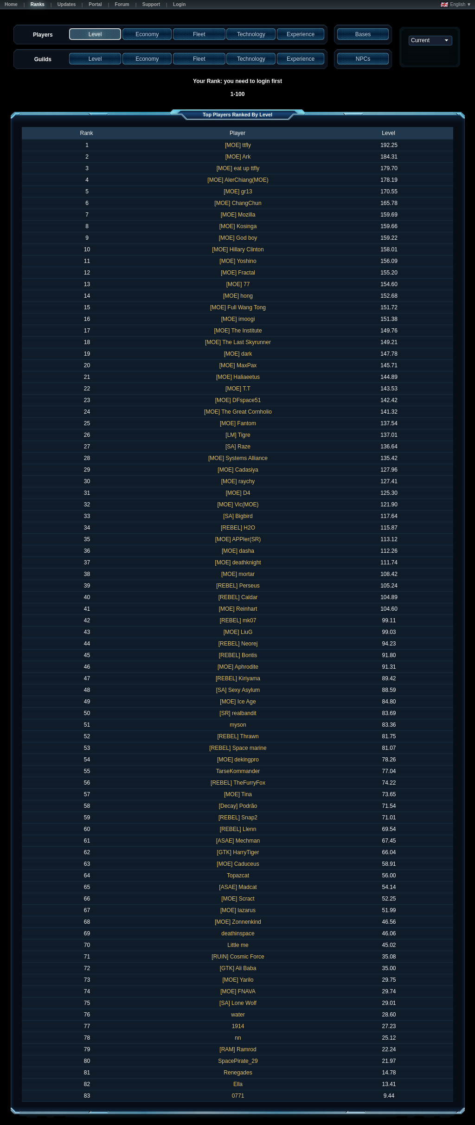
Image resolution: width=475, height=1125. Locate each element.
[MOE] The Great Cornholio (238, 412)
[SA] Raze (237, 446)
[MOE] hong (238, 296)
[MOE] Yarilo (238, 980)
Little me (237, 945)
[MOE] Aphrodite (238, 667)
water (237, 1014)
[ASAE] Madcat (238, 887)
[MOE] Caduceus (238, 864)
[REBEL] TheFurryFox (238, 783)
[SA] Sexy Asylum (238, 690)
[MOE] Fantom (238, 423)
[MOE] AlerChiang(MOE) (237, 180)
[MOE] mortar (238, 574)
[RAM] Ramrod (237, 1049)
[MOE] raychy (238, 481)
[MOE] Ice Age (238, 701)
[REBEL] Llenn (238, 829)
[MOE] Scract (237, 898)
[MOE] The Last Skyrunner (238, 342)
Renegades (238, 1072)
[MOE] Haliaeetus (238, 377)
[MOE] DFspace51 (238, 400)
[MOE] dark (238, 354)
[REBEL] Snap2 (237, 817)
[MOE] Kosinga (238, 226)
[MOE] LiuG (238, 632)
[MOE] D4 (238, 493)
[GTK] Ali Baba (238, 968)
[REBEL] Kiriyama (238, 678)
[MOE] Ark (238, 156)
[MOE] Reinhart (238, 609)
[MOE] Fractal (238, 272)
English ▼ (455, 4)
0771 (238, 1096)
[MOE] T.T (237, 388)
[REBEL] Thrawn (237, 736)
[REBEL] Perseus (237, 585)
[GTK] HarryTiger (238, 852)
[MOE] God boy (238, 238)
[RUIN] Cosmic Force (238, 956)
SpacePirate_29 (237, 1061)
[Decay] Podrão (238, 806)
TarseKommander (238, 771)
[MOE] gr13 (238, 191)
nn (238, 1038)
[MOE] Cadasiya (238, 470)
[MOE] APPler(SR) (238, 539)
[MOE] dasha (238, 551)
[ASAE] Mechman (238, 840)
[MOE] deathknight (238, 562)
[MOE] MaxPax (238, 365)
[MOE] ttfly (238, 145)
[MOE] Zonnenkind (238, 922)
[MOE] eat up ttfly (238, 168)
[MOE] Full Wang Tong (238, 307)
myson (238, 725)
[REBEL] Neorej (238, 643)
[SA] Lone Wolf (238, 1003)
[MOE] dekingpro (238, 759)
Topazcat (238, 875)
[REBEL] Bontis (238, 655)
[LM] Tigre (237, 435)
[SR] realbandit (237, 713)
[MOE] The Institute (238, 330)
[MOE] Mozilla (238, 214)
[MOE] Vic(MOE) (237, 504)
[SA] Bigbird (237, 516)
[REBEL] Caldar (238, 597)
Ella (238, 1084)
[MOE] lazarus (238, 910)
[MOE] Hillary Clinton (237, 249)
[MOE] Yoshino (237, 261)
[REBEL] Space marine (237, 748)
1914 (238, 1026)
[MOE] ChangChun (237, 203)
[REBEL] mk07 (238, 620)
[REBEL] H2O (238, 527)
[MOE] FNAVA (238, 991)
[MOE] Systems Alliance (238, 458)
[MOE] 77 (238, 284)
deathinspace (237, 933)
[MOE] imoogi (238, 319)
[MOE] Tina (238, 794)
